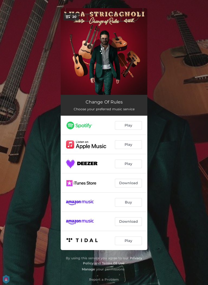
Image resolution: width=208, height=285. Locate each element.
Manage (88, 269)
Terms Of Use (113, 263)
